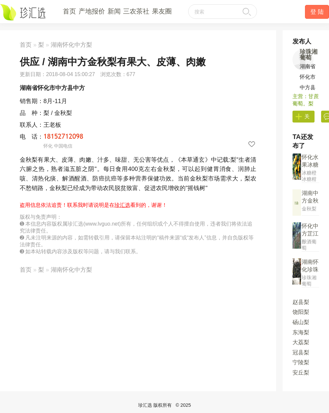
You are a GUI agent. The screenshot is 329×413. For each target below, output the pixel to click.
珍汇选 (122, 205)
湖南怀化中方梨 (71, 44)
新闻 (114, 11)
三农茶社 (136, 11)
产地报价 (92, 11)
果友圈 (162, 11)
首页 (69, 11)
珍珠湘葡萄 (308, 54)
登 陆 (317, 12)
